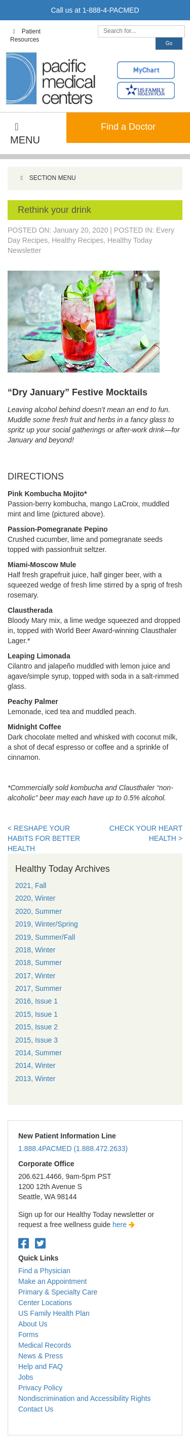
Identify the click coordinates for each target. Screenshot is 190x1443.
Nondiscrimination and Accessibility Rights (84, 1398)
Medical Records (44, 1345)
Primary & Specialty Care (57, 1292)
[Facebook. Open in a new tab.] (23, 1243)
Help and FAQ (40, 1366)
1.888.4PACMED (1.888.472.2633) (73, 1148)
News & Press (40, 1356)
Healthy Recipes (77, 240)
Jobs (25, 1377)
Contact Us (35, 1409)
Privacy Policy (40, 1388)
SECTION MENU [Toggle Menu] (47, 177)
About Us (33, 1324)
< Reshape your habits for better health (44, 838)
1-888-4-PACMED (111, 10)
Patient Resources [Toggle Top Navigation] (25, 35)
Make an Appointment (52, 1281)
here (123, 1224)
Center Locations (45, 1303)
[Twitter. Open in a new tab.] (40, 1243)
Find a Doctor (128, 127)
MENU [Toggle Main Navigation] (25, 133)
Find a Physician (44, 1271)
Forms (28, 1334)
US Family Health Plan (54, 1313)
